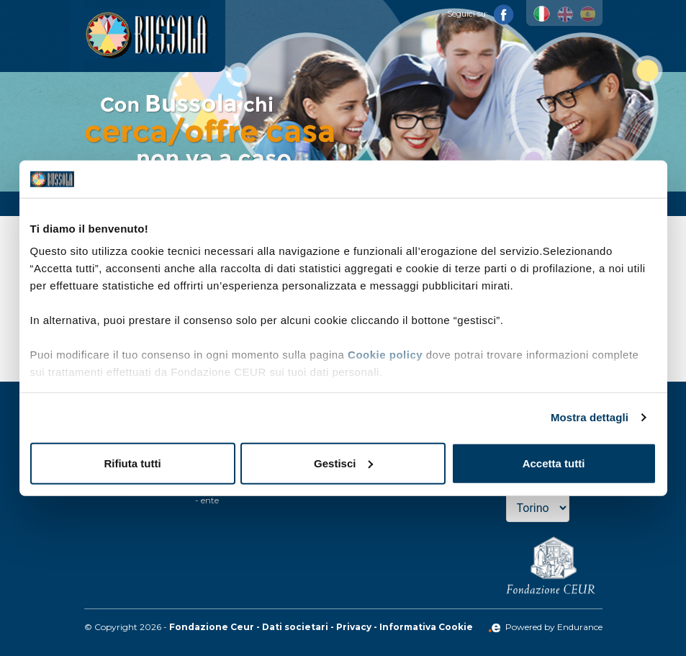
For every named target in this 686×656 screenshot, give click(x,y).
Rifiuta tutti (132, 463)
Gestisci (343, 463)
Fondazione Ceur (211, 626)
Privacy (353, 626)
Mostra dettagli (589, 417)
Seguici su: (480, 14)
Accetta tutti (554, 463)
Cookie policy (385, 355)
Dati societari (295, 626)
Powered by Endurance (545, 626)
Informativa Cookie (426, 626)
